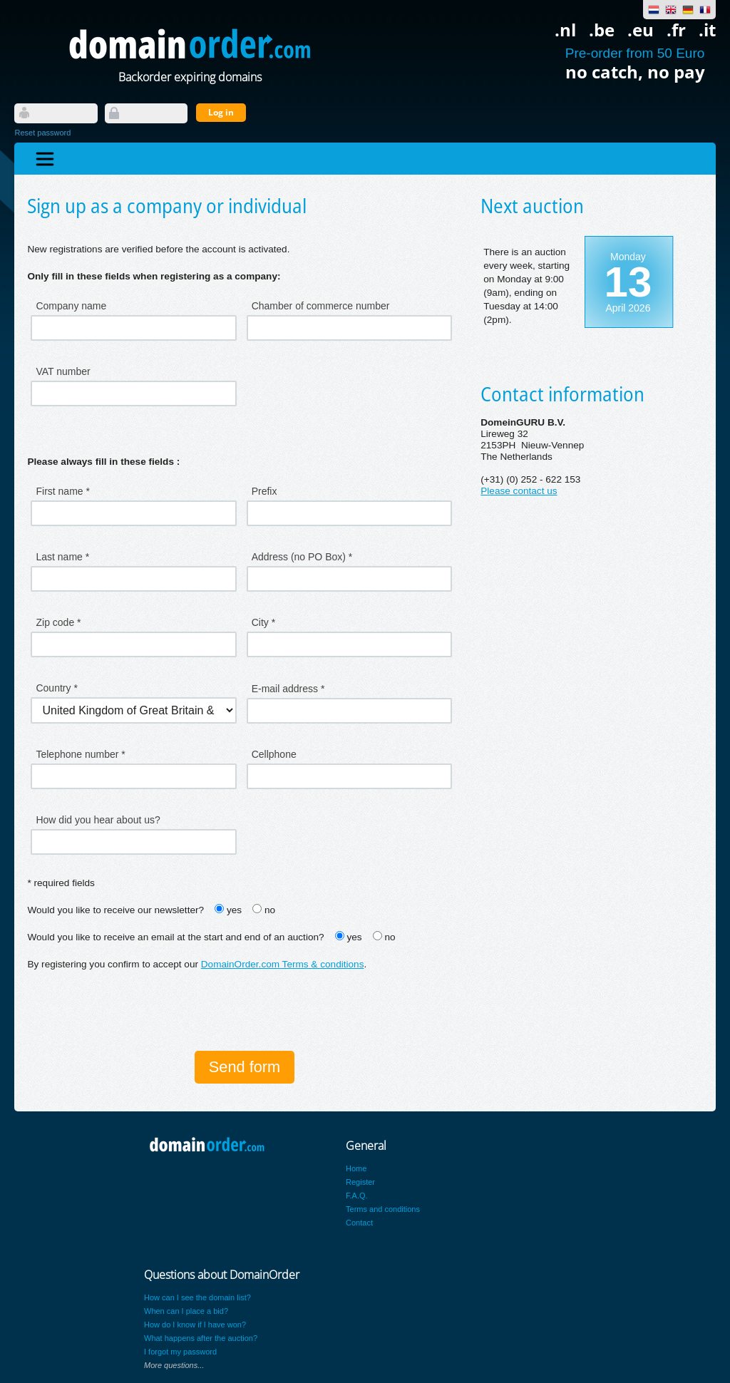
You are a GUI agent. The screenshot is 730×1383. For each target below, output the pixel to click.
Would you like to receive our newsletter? (115, 910)
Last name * (62, 556)
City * (263, 622)
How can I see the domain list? (197, 1297)
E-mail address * (288, 688)
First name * (62, 491)
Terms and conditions (383, 1209)
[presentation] (135, 1012)
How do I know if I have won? (195, 1324)
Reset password (42, 132)
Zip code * (58, 622)
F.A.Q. (357, 1195)
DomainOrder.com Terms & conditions (282, 964)
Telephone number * (80, 754)
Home (356, 1168)
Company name (71, 306)
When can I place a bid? (186, 1311)
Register (360, 1182)
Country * (56, 688)
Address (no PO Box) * (302, 556)
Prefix (264, 491)
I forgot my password (180, 1351)
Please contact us (518, 490)
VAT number (63, 371)
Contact (359, 1222)
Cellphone (274, 754)
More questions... (174, 1365)
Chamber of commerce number (321, 306)
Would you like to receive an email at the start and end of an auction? (175, 937)
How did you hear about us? (98, 820)
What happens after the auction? (200, 1338)
